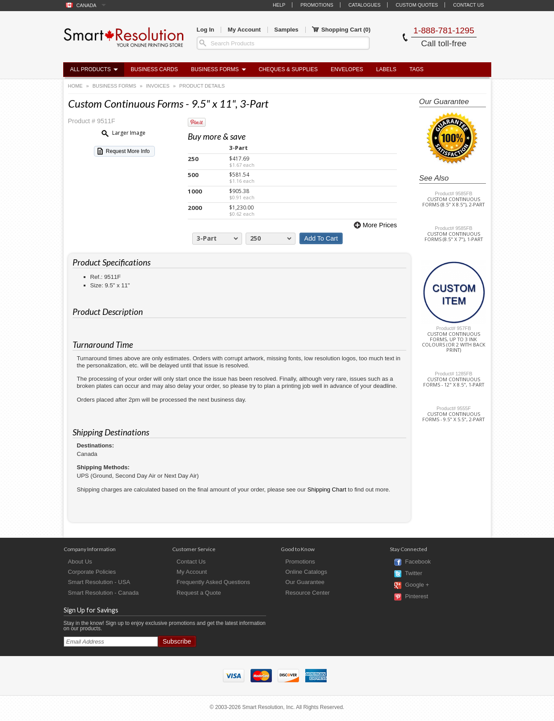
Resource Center (307, 592)
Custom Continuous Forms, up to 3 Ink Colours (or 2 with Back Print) (453, 342)
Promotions (316, 5)
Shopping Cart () (341, 30)
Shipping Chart (326, 489)
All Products (90, 69)
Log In (205, 29)
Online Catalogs (306, 571)
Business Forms (215, 69)
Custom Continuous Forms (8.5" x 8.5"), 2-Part (453, 202)
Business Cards (154, 69)
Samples (286, 29)
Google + (417, 585)
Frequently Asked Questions (213, 582)
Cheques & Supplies (288, 69)
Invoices (158, 86)
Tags (416, 69)
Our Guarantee (304, 582)
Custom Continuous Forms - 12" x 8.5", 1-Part (453, 382)
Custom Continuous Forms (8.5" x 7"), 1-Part (454, 236)
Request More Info (128, 151)
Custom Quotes (417, 5)
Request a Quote (199, 592)
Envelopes (347, 69)
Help (279, 5)
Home (75, 86)
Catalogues (364, 5)
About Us (80, 561)
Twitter (413, 573)
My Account (244, 29)
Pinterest (416, 596)
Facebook (418, 562)
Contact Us (468, 5)
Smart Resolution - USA (99, 582)
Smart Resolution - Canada (103, 592)
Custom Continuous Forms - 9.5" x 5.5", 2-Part (453, 416)
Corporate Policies (92, 571)
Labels (386, 69)
